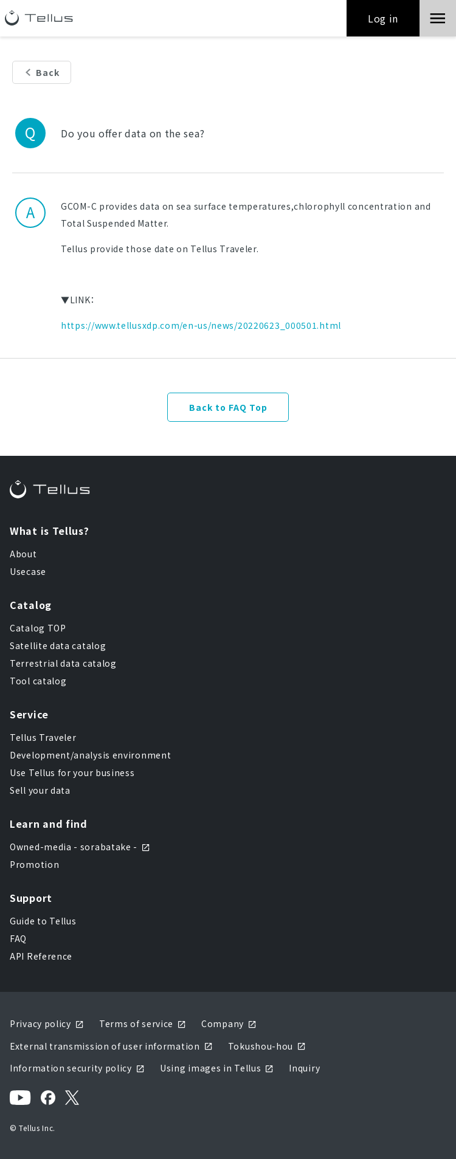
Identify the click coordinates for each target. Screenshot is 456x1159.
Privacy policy (47, 1023)
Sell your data (40, 790)
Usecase (28, 571)
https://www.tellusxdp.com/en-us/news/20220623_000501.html (201, 325)
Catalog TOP (38, 628)
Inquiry (304, 1068)
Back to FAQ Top (228, 407)
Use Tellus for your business (72, 772)
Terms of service (143, 1023)
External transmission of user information (111, 1046)
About (23, 554)
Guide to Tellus (43, 921)
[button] (438, 18)
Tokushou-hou (267, 1046)
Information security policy (77, 1068)
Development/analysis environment (90, 755)
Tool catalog (38, 681)
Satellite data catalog (58, 645)
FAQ (18, 938)
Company (229, 1023)
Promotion (34, 864)
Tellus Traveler (43, 737)
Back (48, 72)
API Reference (41, 956)
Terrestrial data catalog (63, 663)
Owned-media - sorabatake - (80, 847)
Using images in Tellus (217, 1068)
